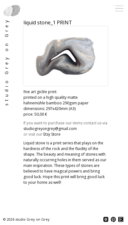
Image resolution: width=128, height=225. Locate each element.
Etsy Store (52, 134)
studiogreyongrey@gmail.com (50, 128)
